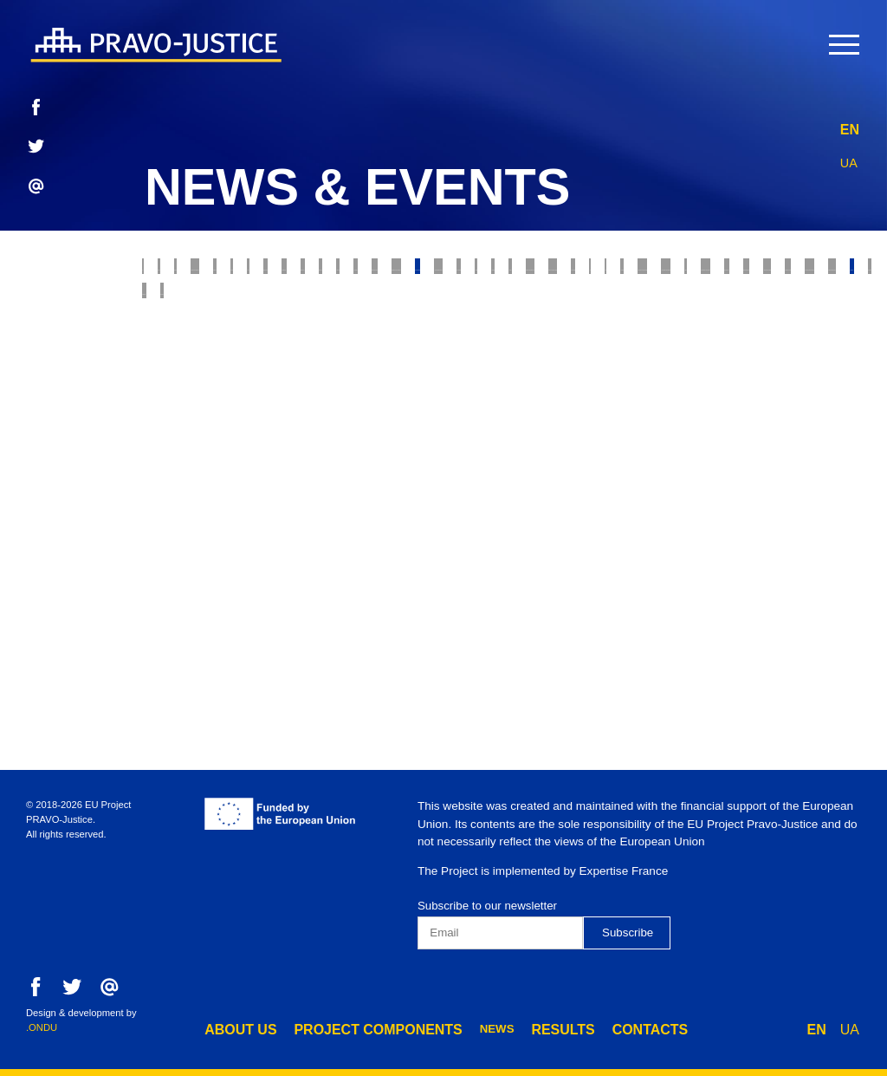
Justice (228, 271)
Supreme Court (332, 308)
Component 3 (637, 558)
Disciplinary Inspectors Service (634, 523)
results (516, 1027)
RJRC (808, 271)
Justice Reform (418, 379)
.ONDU (41, 1027)
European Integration (615, 486)
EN (849, 125)
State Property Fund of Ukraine (258, 486)
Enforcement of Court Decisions (432, 343)
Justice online (668, 415)
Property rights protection (473, 271)
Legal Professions (638, 343)
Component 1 (403, 558)
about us (234, 1027)
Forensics (617, 379)
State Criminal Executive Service (613, 451)
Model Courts (461, 308)
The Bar (527, 379)
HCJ (759, 415)
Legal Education (453, 486)
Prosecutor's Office (220, 343)
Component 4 (753, 558)
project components (351, 1027)
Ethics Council (200, 308)
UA (849, 158)
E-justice (730, 271)
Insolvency (690, 308)
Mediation (182, 451)
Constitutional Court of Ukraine (358, 451)
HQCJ (817, 415)
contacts (592, 1027)
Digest (776, 451)
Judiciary (314, 271)
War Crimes (797, 308)
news (456, 1027)
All (161, 271)
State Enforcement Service (243, 379)
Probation (635, 271)
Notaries (712, 379)
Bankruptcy (581, 308)
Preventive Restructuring (240, 558)
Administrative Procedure (238, 523)
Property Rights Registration (251, 415)
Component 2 (520, 558)
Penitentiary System (427, 523)
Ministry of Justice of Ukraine (487, 415)
